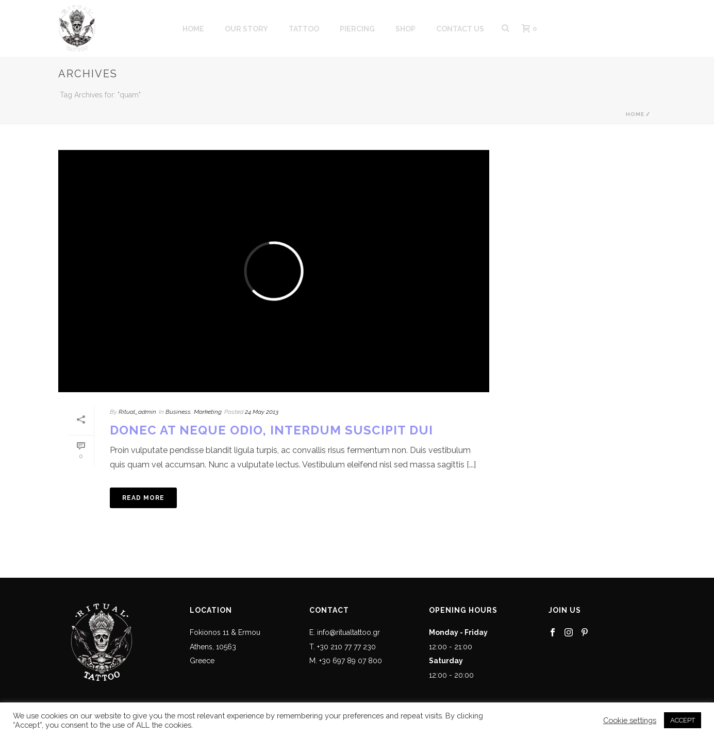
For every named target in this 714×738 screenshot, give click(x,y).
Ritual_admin (137, 411)
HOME (193, 29)
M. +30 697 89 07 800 (345, 661)
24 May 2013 (261, 411)
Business (178, 411)
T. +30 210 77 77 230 (342, 647)
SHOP (405, 29)
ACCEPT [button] (682, 720)
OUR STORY (246, 29)
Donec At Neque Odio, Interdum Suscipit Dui (271, 430)
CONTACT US (460, 29)
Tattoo (304, 29)
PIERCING (357, 29)
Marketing (208, 411)
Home (635, 114)
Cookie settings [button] (629, 720)
